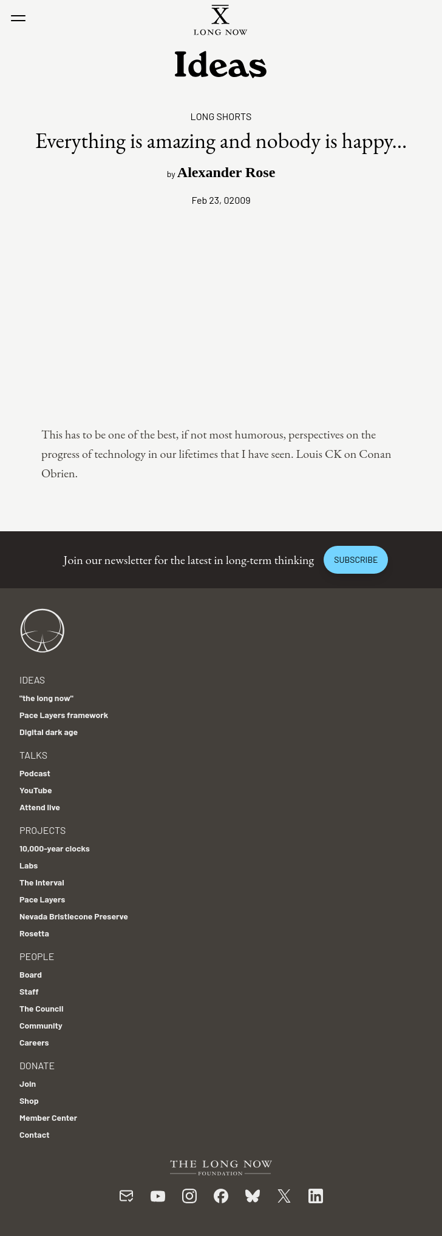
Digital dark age (48, 732)
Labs (28, 865)
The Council (41, 1008)
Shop (29, 1100)
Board (30, 974)
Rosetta (34, 933)
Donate (37, 1065)
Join (27, 1083)
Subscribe (356, 559)
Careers (34, 1042)
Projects (42, 830)
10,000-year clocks (54, 848)
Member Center (48, 1117)
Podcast (34, 773)
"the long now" (46, 698)
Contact (34, 1134)
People (36, 956)
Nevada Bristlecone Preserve (73, 916)
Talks (33, 755)
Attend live (39, 807)
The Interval (41, 882)
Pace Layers (42, 899)
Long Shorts (221, 116)
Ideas (32, 679)
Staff (29, 991)
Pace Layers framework (63, 715)
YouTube (35, 790)
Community (41, 1025)
